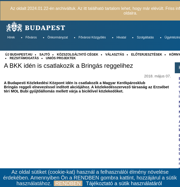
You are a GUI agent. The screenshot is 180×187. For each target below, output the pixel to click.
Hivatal (121, 37)
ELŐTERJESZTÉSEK (146, 54)
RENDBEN (68, 183)
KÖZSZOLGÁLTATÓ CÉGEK (77, 54)
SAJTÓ (44, 54)
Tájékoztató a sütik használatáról (124, 183)
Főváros (31, 37)
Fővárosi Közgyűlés (92, 37)
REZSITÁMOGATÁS (24, 58)
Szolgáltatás (145, 37)
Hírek (11, 37)
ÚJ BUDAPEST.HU (18, 54)
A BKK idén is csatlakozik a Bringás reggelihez (68, 65)
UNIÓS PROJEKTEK (61, 58)
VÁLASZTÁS (114, 54)
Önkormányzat (57, 37)
